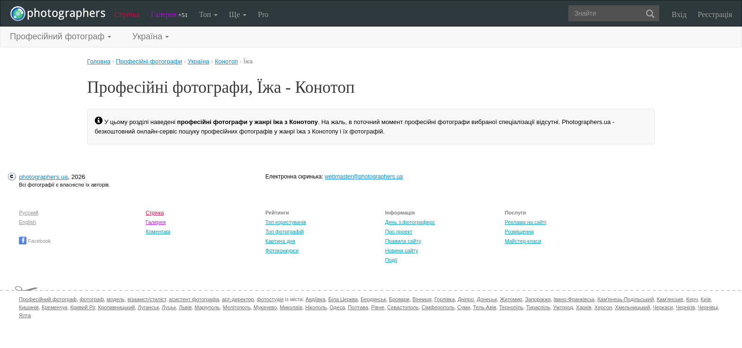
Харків (584, 307)
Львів (185, 307)
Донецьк (487, 299)
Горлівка (444, 299)
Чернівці (708, 307)
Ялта (25, 315)
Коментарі (158, 231)
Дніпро (466, 299)
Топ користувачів (285, 222)
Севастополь (402, 307)
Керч (692, 299)
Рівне (377, 307)
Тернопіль (511, 307)
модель (116, 299)
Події (391, 260)
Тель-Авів (484, 307)
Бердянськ (373, 299)
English (27, 222)
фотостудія (270, 299)
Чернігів (685, 307)
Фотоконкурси (282, 250)
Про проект (398, 231)
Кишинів (29, 307)
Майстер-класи (523, 241)
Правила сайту (403, 241)
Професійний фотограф (48, 299)
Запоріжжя (538, 299)
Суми (463, 307)
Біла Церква (343, 299)
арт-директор (238, 299)
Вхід (679, 14)
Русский (28, 212)
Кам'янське (670, 299)
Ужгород (563, 307)
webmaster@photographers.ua (364, 176)
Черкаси (663, 307)
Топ (208, 14)
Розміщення (519, 231)
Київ (706, 299)
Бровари (399, 299)
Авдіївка (316, 299)
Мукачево (265, 307)
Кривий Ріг (83, 307)
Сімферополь (438, 307)
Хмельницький (632, 307)
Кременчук (54, 307)
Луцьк (169, 307)
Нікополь (316, 307)
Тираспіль (538, 307)
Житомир (511, 299)
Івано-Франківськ (574, 299)
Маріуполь (207, 307)
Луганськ (148, 307)
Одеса (337, 307)
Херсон (603, 307)
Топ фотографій (284, 231)
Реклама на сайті (526, 222)
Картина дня (280, 241)
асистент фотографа (194, 299)
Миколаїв (291, 307)
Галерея (169, 14)
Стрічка (127, 14)
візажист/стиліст (146, 299)
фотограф (92, 299)
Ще (238, 14)
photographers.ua (43, 176)
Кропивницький (116, 307)
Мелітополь (237, 307)
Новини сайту (401, 250)
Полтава (358, 307)
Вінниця (422, 299)
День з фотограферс (410, 222)
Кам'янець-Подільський (625, 299)
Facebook (35, 241)
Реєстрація (715, 14)
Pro (263, 14)
